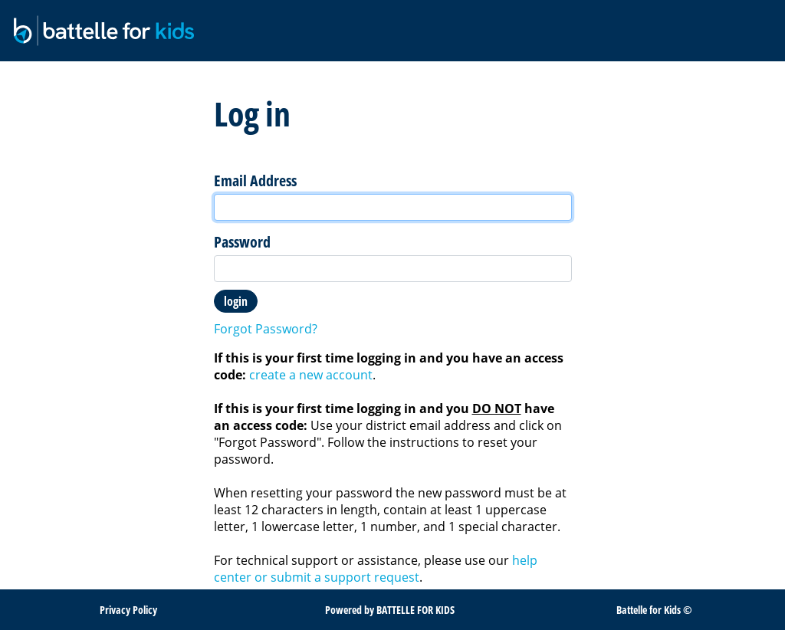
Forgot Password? (265, 328)
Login (236, 301)
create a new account (311, 374)
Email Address (255, 181)
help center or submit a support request (375, 569)
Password (242, 242)
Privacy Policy (128, 609)
